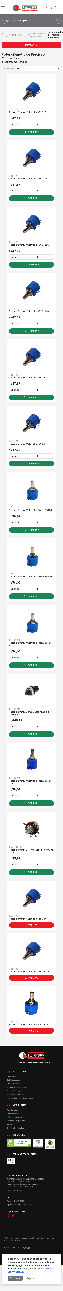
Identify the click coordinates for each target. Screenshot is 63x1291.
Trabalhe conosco (14, 1080)
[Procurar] (57, 20)
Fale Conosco (12, 1110)
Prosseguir (15, 1278)
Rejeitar (31, 1278)
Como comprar (13, 1114)
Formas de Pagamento (16, 1121)
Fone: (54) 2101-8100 (15, 1190)
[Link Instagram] (8, 1216)
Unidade (15, 124)
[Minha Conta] (46, 7)
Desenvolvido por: (17, 1248)
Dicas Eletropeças (14, 1091)
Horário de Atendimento (16, 1087)
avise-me (31, 925)
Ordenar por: (8, 68)
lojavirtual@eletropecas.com (19, 1205)
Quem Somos (12, 1076)
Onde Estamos (13, 1083)
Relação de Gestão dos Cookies (20, 1098)
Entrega (10, 1124)
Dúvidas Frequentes (15, 1117)
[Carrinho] (56, 7)
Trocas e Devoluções (15, 1128)
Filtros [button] (31, 45)
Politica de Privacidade (16, 1094)
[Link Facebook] (13, 1216)
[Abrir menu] (2, 8)
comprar (31, 132)
